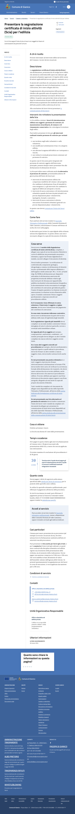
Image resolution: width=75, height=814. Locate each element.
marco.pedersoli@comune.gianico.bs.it (45, 599)
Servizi (12, 18)
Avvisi (23, 691)
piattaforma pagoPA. (49, 500)
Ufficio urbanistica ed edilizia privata (43, 589)
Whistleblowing (13, 784)
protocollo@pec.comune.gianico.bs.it (37, 760)
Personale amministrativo (12, 699)
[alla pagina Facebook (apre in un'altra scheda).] (55, 7)
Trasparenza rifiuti (15, 770)
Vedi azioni (60, 25)
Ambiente (41, 691)
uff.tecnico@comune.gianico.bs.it (45, 594)
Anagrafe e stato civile (44, 694)
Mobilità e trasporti (43, 717)
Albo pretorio (12, 756)
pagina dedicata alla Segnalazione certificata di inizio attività (48, 393)
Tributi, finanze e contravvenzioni (42, 726)
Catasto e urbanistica (22, 18)
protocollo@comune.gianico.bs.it (45, 601)
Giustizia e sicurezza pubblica (43, 710)
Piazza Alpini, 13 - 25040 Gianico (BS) (37, 743)
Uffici (6, 694)
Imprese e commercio (44, 715)
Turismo (40, 730)
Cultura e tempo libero (44, 704)
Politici (6, 696)
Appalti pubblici (42, 696)
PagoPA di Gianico (58, 746)
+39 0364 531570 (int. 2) (42, 592)
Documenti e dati (9, 701)
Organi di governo (9, 688)
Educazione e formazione (45, 707)
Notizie (23, 688)
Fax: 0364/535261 (33, 748)
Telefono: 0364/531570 (34, 745)
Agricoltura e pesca (43, 688)
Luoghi (57, 688)
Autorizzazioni (42, 699)
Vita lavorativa (42, 733)
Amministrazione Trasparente (13, 741)
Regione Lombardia (9, 2)
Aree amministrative (10, 691)
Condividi (59, 23)
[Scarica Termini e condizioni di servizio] (39, 577)
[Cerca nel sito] (68, 7)
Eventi (57, 691)
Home (6, 18)
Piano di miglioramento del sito (65, 801)
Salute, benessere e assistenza (43, 721)
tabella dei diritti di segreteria (51, 481)
